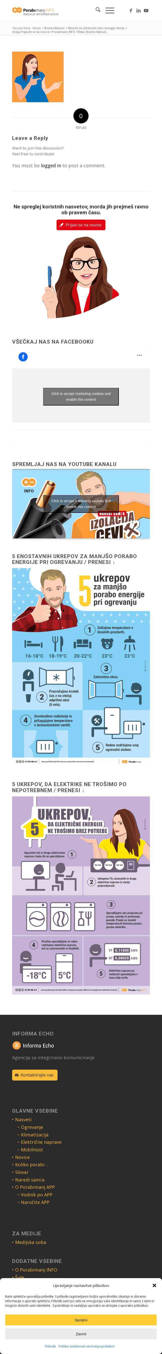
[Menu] (107, 10)
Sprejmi (81, 1320)
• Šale (18, 1277)
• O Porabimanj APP (33, 1187)
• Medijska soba (29, 1242)
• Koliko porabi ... (30, 1164)
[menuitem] (95, 10)
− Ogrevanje (30, 1127)
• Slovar (20, 1172)
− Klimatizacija (32, 1135)
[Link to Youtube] (146, 10)
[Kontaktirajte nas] (35, 1075)
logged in (51, 165)
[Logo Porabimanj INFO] (67, 10)
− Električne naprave (39, 1142)
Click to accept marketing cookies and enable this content (81, 396)
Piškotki (50, 1346)
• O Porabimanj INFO (34, 1270)
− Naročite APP (33, 1202)
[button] (154, 1285)
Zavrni (81, 1334)
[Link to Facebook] (131, 10)
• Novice (21, 1157)
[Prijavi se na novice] (81, 225)
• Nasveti (22, 1119)
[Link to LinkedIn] (138, 10)
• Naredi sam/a (28, 1180)
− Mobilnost (30, 1150)
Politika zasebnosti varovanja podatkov (86, 1346)
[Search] (95, 10)
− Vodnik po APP (34, 1195)
